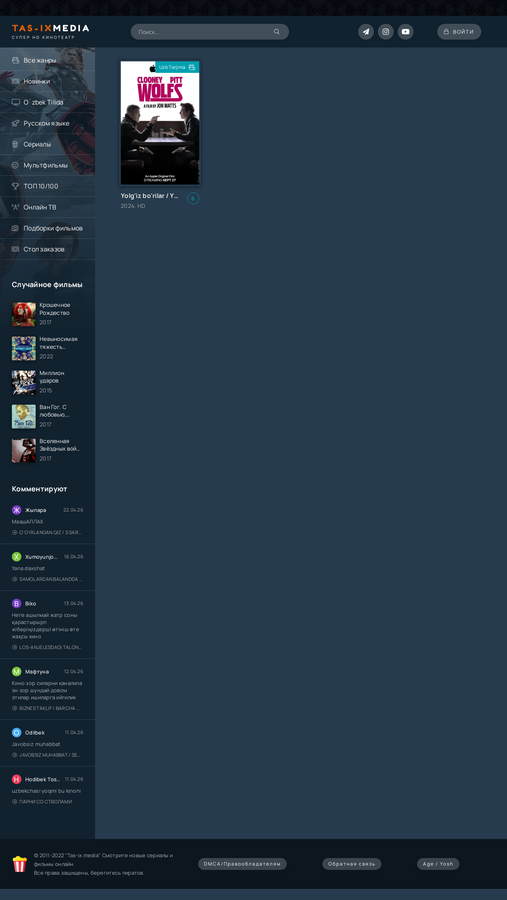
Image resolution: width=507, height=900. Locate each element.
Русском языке (47, 123)
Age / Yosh (438, 867)
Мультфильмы (46, 165)
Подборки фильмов (53, 228)
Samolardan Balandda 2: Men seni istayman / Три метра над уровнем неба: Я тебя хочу (47, 582)
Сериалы (37, 144)
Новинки (37, 81)
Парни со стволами (42, 805)
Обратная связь (351, 867)
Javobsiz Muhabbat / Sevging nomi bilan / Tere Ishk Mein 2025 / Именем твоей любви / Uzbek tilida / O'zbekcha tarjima (47, 758)
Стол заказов (44, 249)
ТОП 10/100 (41, 186)
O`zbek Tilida (44, 102)
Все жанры (40, 60)
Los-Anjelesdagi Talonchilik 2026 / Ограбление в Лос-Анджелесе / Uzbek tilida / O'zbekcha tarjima (47, 650)
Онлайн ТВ (40, 207)
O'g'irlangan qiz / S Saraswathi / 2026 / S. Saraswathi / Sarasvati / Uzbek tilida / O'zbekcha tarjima (47, 536)
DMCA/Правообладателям (242, 867)
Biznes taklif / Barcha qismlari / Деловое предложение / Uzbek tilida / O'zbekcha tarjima (47, 711)
